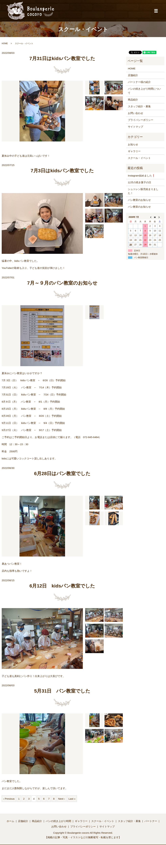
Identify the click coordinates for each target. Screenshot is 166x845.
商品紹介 (133, 99)
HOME (5, 43)
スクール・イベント (139, 158)
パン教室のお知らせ (139, 199)
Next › (61, 798)
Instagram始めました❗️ (141, 175)
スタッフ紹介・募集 (139, 106)
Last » (72, 798)
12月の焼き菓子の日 (139, 182)
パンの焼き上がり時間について (144, 90)
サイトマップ (135, 126)
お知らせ (133, 144)
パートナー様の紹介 (139, 82)
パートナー (150, 821)
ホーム (10, 821)
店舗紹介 (133, 75)
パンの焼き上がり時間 (58, 821)
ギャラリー (134, 151)
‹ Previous (9, 798)
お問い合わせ (135, 113)
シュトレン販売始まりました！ (143, 191)
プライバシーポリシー (140, 119)
